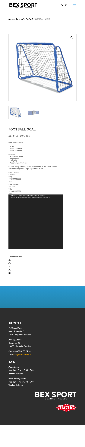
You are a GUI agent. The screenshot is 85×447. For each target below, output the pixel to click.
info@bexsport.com (22, 354)
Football (29, 19)
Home (11, 19)
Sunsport (20, 19)
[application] (35, 221)
